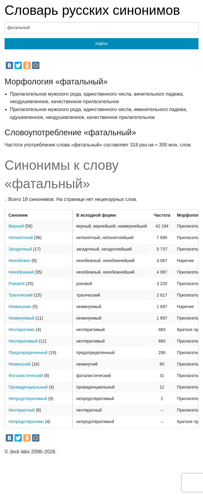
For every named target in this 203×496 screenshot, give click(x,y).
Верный (16, 226)
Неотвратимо (21, 329)
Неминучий (19, 364)
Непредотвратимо (26, 421)
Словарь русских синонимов (92, 10)
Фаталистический (25, 375)
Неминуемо (19, 306)
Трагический (20, 295)
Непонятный (20, 237)
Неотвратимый (23, 341)
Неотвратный (21, 410)
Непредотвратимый (27, 398)
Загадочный (20, 249)
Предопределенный (28, 352)
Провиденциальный (28, 387)
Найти (101, 43)
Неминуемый (21, 318)
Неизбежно (19, 260)
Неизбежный (20, 272)
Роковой (16, 283)
